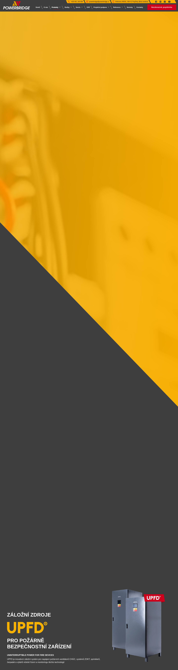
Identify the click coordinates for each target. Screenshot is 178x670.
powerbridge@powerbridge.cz (99, 2)
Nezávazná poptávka (161, 7)
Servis (78, 7)
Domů (38, 7)
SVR (88, 7)
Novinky (130, 7)
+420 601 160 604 (77, 2)
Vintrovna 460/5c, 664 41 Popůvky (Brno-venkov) (131, 2)
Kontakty (140, 7)
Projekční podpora (100, 7)
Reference (116, 7)
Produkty (55, 7)
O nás (46, 7)
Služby (67, 7)
